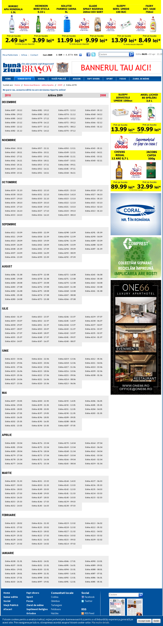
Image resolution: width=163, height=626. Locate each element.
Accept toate (144, 621)
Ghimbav (55, 601)
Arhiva (24, 55)
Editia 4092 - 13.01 (67, 577)
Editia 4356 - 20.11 (40, 152)
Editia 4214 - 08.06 (67, 379)
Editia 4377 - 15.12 (40, 126)
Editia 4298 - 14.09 (67, 232)
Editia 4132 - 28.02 (13, 523)
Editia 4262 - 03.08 (93, 287)
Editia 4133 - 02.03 (93, 497)
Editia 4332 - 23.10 (40, 190)
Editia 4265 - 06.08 (93, 274)
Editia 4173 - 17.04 (40, 455)
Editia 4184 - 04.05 (93, 409)
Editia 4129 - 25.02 (13, 535)
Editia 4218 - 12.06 (67, 363)
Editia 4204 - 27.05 (13, 413)
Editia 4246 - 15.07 (67, 316)
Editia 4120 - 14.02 (40, 543)
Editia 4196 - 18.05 (40, 417)
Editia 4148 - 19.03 (40, 493)
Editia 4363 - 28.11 (13, 152)
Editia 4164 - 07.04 (93, 443)
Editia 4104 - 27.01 (13, 577)
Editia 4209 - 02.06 (93, 371)
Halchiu (54, 613)
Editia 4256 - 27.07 (13, 333)
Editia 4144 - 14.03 (67, 481)
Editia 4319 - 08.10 (67, 215)
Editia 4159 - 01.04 (93, 463)
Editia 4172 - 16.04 (40, 459)
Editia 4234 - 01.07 (93, 337)
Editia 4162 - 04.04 (93, 451)
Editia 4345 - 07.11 (67, 168)
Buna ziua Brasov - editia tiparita (39, 85)
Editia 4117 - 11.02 (67, 531)
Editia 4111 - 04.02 (93, 531)
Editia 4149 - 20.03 (40, 489)
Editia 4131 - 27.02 (13, 527)
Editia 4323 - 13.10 (67, 198)
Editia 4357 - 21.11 (40, 148)
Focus (123, 79)
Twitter (88, 601)
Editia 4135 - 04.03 (93, 489)
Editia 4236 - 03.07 (93, 329)
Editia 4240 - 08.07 (67, 341)
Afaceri (77, 79)
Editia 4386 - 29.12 (13, 114)
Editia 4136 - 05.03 (93, 485)
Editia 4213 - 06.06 (67, 383)
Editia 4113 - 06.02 (93, 523)
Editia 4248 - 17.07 (40, 337)
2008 (103, 95)
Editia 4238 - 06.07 (93, 321)
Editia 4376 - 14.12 (40, 130)
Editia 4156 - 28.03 (13, 489)
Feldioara (56, 609)
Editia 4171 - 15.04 (40, 463)
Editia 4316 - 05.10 (93, 198)
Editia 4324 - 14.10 (67, 194)
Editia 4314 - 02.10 (93, 206)
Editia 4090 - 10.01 (93, 561)
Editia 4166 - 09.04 (67, 459)
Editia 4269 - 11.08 (67, 287)
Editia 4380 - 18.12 (40, 114)
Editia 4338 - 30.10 (13, 194)
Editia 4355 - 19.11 (40, 156)
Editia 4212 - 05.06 (93, 359)
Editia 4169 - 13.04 (67, 447)
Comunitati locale (62, 593)
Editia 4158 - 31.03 (13, 481)
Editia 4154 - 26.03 (13, 497)
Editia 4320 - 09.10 (67, 211)
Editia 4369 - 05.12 (93, 110)
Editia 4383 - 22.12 (13, 126)
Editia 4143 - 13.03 (67, 485)
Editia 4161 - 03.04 (93, 455)
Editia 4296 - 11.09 (67, 240)
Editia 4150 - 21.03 (40, 485)
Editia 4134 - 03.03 (93, 493)
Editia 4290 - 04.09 (93, 236)
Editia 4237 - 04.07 (93, 325)
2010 (8, 95)
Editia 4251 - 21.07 (40, 325)
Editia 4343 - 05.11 (93, 148)
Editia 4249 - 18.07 (40, 333)
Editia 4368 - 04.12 (93, 114)
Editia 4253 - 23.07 (40, 316)
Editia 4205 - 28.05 (13, 409)
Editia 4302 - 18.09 (40, 245)
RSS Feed (89, 613)
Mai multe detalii (100, 622)
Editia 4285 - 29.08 (13, 278)
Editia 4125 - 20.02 (40, 527)
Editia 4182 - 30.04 (13, 443)
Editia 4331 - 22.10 (40, 194)
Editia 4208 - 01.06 (93, 375)
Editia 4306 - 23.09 (13, 257)
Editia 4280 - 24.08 (13, 299)
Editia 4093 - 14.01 (67, 573)
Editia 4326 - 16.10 (40, 215)
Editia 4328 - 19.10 (40, 206)
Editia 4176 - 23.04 (40, 443)
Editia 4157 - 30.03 (13, 485)
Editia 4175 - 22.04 (40, 447)
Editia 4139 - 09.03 (67, 501)
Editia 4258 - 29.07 (13, 325)
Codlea (54, 597)
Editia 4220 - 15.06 (40, 383)
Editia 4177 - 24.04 (13, 463)
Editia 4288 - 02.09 (93, 245)
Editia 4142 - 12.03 (67, 489)
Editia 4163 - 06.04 (93, 447)
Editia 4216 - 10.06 (67, 371)
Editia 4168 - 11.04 (67, 451)
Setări (156, 621)
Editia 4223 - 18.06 (40, 371)
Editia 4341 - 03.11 (93, 156)
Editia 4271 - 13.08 (67, 278)
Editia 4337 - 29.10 (13, 198)
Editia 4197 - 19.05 (40, 413)
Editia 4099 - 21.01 (40, 573)
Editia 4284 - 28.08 (13, 283)
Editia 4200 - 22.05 (40, 401)
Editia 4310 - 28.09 (13, 240)
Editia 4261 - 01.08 (93, 291)
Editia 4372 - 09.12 (67, 122)
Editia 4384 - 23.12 (13, 122)
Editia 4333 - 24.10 (13, 215)
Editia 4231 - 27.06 (13, 367)
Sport (109, 79)
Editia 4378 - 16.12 (40, 122)
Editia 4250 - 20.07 (40, 329)
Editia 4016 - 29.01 (13, 569)
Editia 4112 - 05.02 (93, 527)
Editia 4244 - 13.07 (67, 325)
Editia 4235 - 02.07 (93, 333)
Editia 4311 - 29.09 (13, 236)
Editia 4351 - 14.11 (40, 173)
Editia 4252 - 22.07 (40, 321)
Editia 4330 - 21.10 (40, 198)
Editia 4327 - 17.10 (40, 211)
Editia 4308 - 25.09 (13, 249)
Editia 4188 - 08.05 (67, 421)
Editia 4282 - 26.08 (13, 291)
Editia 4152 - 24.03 (13, 505)
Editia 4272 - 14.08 (67, 274)
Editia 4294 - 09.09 (67, 249)
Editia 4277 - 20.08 (40, 283)
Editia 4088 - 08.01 (93, 569)
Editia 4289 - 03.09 (93, 240)
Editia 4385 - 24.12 (13, 118)
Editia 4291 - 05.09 (93, 232)
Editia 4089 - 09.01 (93, 565)
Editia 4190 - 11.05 (67, 413)
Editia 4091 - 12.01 (67, 581)
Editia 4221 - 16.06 (40, 379)
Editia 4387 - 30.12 (13, 110)
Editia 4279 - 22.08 (40, 274)
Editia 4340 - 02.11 (93, 160)
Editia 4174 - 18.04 (40, 451)
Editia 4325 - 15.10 (67, 190)
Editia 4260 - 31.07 (13, 316)
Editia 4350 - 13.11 (67, 148)
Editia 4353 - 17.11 (40, 164)
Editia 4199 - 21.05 (40, 405)
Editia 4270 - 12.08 (67, 283)
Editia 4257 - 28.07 (13, 329)
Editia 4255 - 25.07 (13, 337)
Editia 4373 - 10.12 (67, 118)
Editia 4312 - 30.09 (13, 232)
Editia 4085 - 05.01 (93, 581)
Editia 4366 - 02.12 (93, 122)
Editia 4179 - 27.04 (13, 455)
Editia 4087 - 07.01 (93, 573)
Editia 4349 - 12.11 (67, 152)
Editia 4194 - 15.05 (40, 425)
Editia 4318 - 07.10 (93, 190)
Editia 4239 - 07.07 (93, 316)
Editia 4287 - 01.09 (93, 249)
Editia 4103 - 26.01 (13, 581)
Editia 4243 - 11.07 (67, 329)
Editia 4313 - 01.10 (93, 211)
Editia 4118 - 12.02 (67, 527)
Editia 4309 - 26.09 (13, 245)
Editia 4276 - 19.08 (40, 287)
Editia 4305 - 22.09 (40, 232)
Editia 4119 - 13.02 (67, 523)
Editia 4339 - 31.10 (13, 190)
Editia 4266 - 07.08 (67, 299)
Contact (34, 55)
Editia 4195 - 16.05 (40, 421)
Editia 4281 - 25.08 (13, 295)
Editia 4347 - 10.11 (67, 160)
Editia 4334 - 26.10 (13, 211)
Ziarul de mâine (141, 79)
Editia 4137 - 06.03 (93, 481)
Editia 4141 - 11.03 (67, 493)
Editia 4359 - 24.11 (13, 168)
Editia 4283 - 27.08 (13, 287)
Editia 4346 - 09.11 (67, 164)
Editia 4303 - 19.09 (40, 240)
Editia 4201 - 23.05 (13, 425)
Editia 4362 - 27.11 (13, 156)
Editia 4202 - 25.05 (13, 421)
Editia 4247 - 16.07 (40, 341)
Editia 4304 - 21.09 (40, 236)
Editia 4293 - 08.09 (67, 253)
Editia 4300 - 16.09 (40, 253)
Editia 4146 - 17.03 (40, 501)
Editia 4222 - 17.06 (40, 375)
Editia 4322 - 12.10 (67, 202)
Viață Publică (59, 79)
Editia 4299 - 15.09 (40, 257)
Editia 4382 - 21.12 (13, 130)
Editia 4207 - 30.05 (13, 401)
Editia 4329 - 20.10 (40, 202)
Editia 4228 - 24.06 (13, 379)
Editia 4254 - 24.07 (13, 341)
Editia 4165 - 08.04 (67, 463)
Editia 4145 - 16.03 (40, 505)
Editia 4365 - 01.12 (93, 126)
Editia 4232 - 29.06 (13, 363)
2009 (60, 85)
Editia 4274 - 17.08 (40, 295)
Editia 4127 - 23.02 (13, 543)
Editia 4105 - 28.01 (13, 573)
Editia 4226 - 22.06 (40, 359)
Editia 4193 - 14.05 (67, 401)
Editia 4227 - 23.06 (13, 383)
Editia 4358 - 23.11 (13, 173)
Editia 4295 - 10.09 (67, 245)
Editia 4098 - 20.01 (40, 577)
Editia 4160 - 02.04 (93, 459)
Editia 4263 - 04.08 (93, 283)
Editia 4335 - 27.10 (13, 206)
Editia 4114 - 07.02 (67, 543)
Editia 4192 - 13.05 (67, 405)
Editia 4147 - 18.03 (40, 497)
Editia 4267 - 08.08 (67, 295)
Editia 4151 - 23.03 (40, 481)
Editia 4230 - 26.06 (13, 371)
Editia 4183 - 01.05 (93, 413)
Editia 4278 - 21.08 (40, 278)
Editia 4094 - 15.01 (67, 569)
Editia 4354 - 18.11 (40, 160)
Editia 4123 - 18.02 (40, 531)
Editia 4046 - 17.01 (67, 561)
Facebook (90, 597)
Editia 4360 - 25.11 (13, 164)
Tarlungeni (56, 605)
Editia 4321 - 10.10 (67, 206)
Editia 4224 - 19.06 (40, 367)
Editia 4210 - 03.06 (93, 367)
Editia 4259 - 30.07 (13, 321)
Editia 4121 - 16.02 (40, 539)
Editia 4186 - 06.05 (93, 401)
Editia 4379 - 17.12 (40, 118)
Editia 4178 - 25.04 (13, 459)
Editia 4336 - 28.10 (13, 202)
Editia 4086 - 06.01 (93, 577)
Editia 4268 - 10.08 (67, 291)
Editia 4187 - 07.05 (67, 425)
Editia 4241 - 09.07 (67, 337)
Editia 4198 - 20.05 (40, 409)
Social (41, 79)
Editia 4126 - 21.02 (40, 523)
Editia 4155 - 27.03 (13, 493)
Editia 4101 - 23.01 (40, 565)
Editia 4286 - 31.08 (13, 274)
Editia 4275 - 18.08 (40, 291)
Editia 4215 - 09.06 (67, 375)
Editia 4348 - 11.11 (67, 156)
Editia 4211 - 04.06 (93, 363)
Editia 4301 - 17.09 (40, 249)
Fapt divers (93, 79)
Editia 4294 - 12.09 (67, 236)
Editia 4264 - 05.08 (93, 278)
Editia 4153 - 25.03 (13, 501)
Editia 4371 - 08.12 (67, 126)
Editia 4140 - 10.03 (67, 497)
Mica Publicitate (10, 55)
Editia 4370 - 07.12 (67, 130)
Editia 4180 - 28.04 (13, 451)
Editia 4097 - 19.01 (40, 581)
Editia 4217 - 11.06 (67, 367)
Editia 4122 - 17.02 (40, 535)
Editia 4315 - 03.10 (93, 202)
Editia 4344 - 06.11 (67, 173)
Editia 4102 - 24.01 (40, 561)
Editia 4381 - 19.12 (40, 110)
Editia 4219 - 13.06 (67, 359)
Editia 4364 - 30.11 (13, 148)
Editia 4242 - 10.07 (67, 333)
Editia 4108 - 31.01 (13, 561)
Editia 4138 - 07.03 (67, 505)
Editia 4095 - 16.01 (67, 565)
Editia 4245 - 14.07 (67, 321)
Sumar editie (24, 79)
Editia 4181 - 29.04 (13, 447)
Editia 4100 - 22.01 (40, 569)
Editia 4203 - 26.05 (13, 417)
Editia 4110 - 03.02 (93, 535)
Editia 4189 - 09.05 (67, 417)
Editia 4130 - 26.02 (13, 531)
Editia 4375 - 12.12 (67, 110)
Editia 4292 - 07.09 (67, 257)
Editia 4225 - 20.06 (40, 363)
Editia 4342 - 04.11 (93, 152)
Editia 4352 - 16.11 (40, 168)
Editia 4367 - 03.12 (93, 118)
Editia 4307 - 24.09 (13, 253)
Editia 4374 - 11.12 (67, 114)
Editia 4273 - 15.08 (40, 299)
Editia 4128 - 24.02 (13, 539)
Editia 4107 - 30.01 (13, 565)
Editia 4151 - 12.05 (67, 409)
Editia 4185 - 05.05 (93, 405)
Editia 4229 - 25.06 (13, 375)
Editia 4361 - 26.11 (13, 160)
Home (8, 79)
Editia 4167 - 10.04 (67, 455)
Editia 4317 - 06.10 (93, 194)
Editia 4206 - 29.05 (13, 405)
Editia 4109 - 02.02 (93, 539)
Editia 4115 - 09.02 (67, 539)
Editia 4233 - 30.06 (13, 359)
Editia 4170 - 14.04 (67, 443)
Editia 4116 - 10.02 (67, 535)
